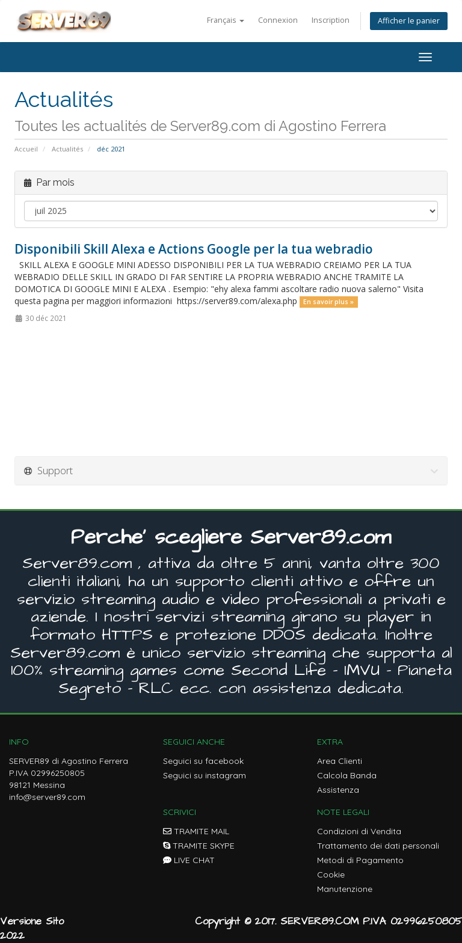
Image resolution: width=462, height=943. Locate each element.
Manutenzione (344, 888)
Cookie (331, 874)
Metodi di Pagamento (360, 860)
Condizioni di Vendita (359, 831)
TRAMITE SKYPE (199, 845)
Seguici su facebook (203, 760)
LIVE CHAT (189, 860)
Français (225, 20)
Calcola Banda (347, 775)
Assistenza (338, 789)
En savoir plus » (328, 302)
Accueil (26, 148)
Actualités (67, 148)
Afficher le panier (409, 21)
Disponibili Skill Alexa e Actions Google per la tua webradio (193, 248)
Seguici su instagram (204, 775)
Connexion (278, 20)
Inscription (331, 20)
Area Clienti (339, 760)
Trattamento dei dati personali (378, 845)
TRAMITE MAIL (196, 831)
